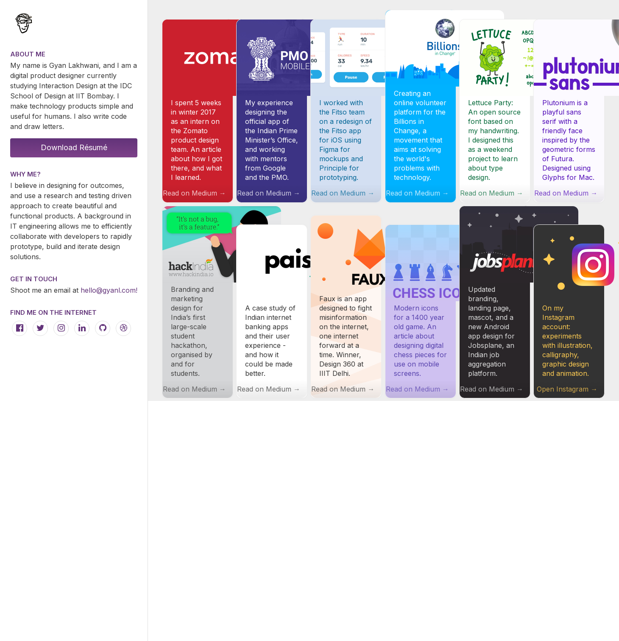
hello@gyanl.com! (109, 290)
